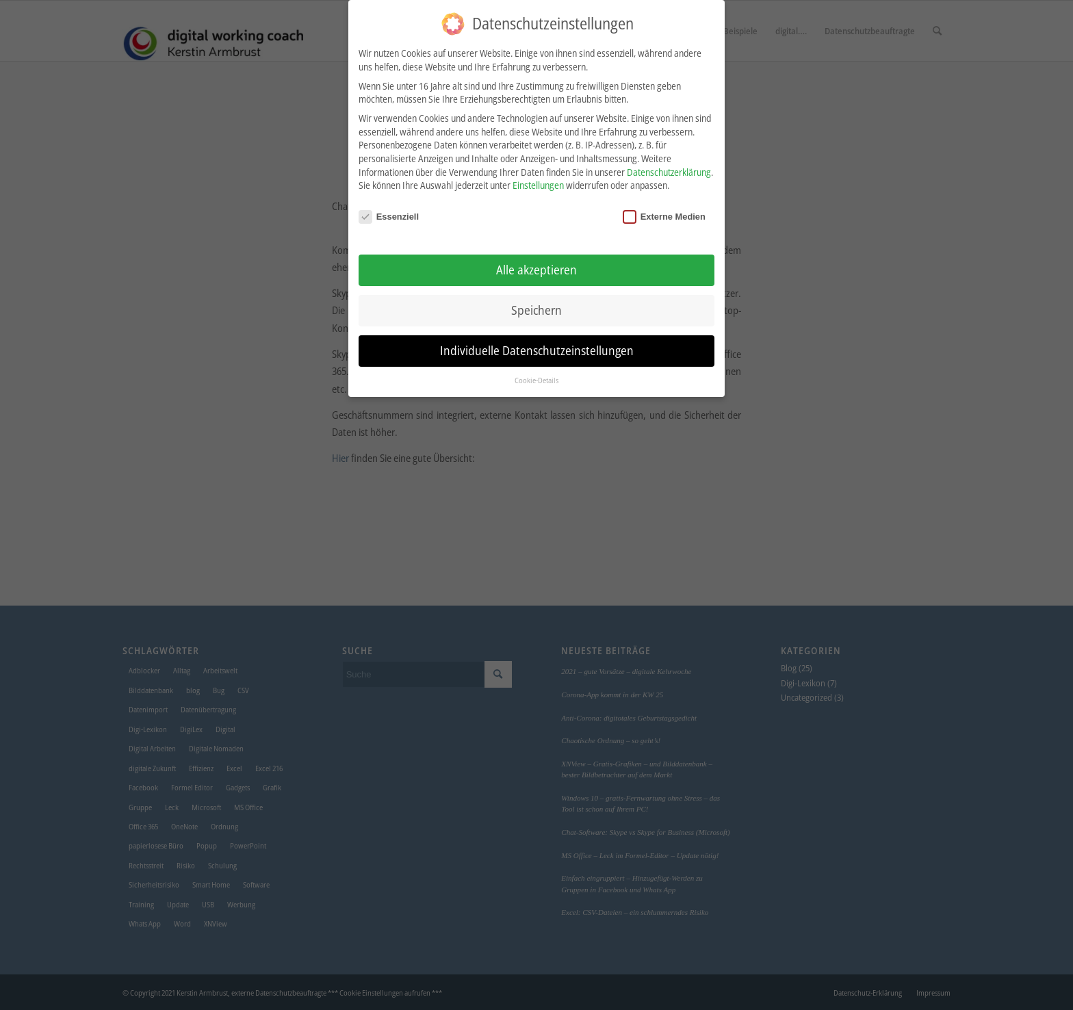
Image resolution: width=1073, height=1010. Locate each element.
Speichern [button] (536, 308)
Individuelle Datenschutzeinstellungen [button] (537, 347)
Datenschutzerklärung (669, 169)
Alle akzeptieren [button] (536, 267)
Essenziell (389, 214)
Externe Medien (664, 214)
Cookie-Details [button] (536, 378)
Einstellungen (538, 183)
